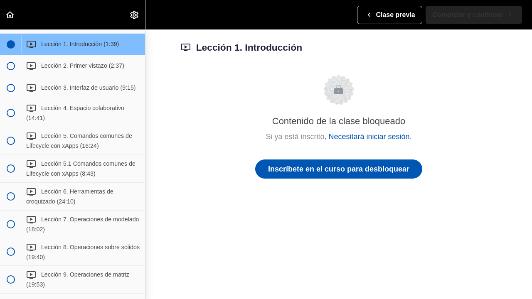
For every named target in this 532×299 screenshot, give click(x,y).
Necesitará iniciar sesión (368, 136)
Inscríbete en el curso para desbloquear (338, 169)
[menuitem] (134, 14)
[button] (10, 14)
